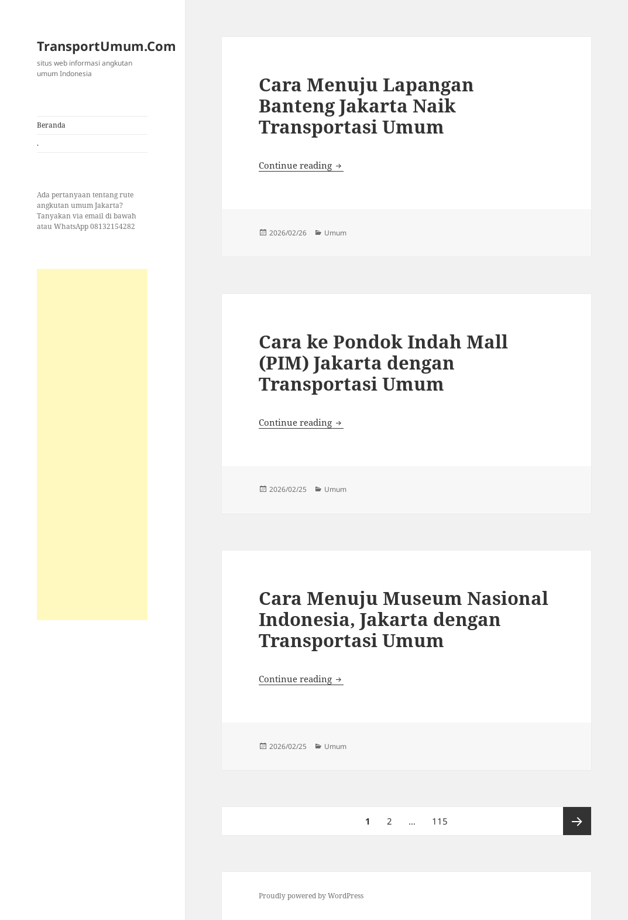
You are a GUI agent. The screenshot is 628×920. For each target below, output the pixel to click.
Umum (335, 233)
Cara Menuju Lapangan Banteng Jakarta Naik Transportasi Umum (366, 105)
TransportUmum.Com (106, 45)
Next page (577, 821)
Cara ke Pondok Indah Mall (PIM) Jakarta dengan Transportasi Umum (383, 362)
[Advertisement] (92, 444)
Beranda (51, 125)
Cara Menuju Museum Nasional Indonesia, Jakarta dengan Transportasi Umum (403, 619)
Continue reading (301, 165)
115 (441, 817)
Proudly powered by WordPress (311, 896)
